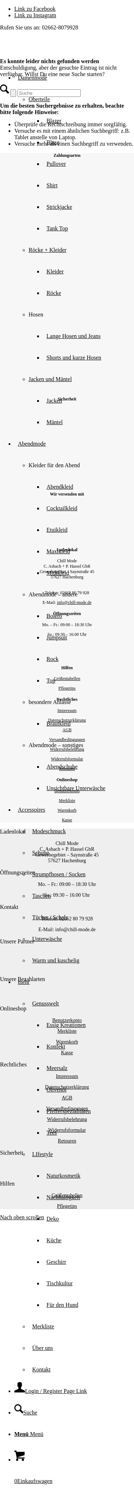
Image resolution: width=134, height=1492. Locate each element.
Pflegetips (67, 688)
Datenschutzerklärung (67, 720)
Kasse (67, 819)
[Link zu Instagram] (35, 15)
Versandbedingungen (67, 739)
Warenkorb (67, 810)
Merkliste (67, 800)
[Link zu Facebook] (35, 9)
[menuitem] (81, 336)
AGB (67, 729)
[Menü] (28, 1434)
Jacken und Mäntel (50, 379)
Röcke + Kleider (47, 250)
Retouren (67, 768)
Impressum (67, 710)
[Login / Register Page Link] (50, 1391)
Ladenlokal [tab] (13, 832)
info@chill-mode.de (74, 602)
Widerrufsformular (67, 758)
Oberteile (39, 99)
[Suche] (25, 1412)
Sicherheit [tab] (11, 1153)
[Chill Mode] (53, 50)
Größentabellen (67, 678)
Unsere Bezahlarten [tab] (22, 979)
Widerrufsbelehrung (67, 749)
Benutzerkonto (67, 790)
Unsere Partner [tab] (17, 941)
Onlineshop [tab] (13, 1008)
